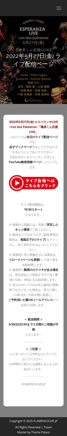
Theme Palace (40, 432)
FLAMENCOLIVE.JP (46, 421)
